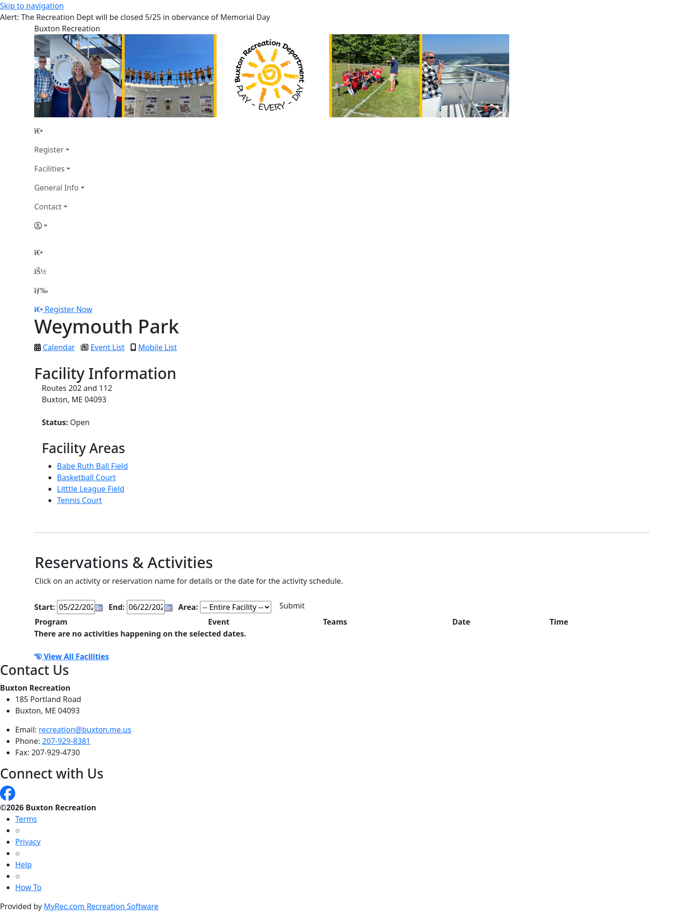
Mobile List (157, 347)
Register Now (68, 309)
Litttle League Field (90, 489)
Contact (48, 206)
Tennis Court (79, 500)
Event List (107, 347)
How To (28, 887)
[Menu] (41, 290)
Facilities (49, 168)
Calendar (59, 347)
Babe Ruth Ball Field (92, 466)
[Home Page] (59, 130)
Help (23, 864)
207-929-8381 (66, 741)
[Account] (59, 225)
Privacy (27, 841)
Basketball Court (86, 477)
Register (49, 149)
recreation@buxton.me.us (85, 729)
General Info (56, 187)
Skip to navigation (32, 5)
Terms (26, 819)
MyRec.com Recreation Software (101, 906)
